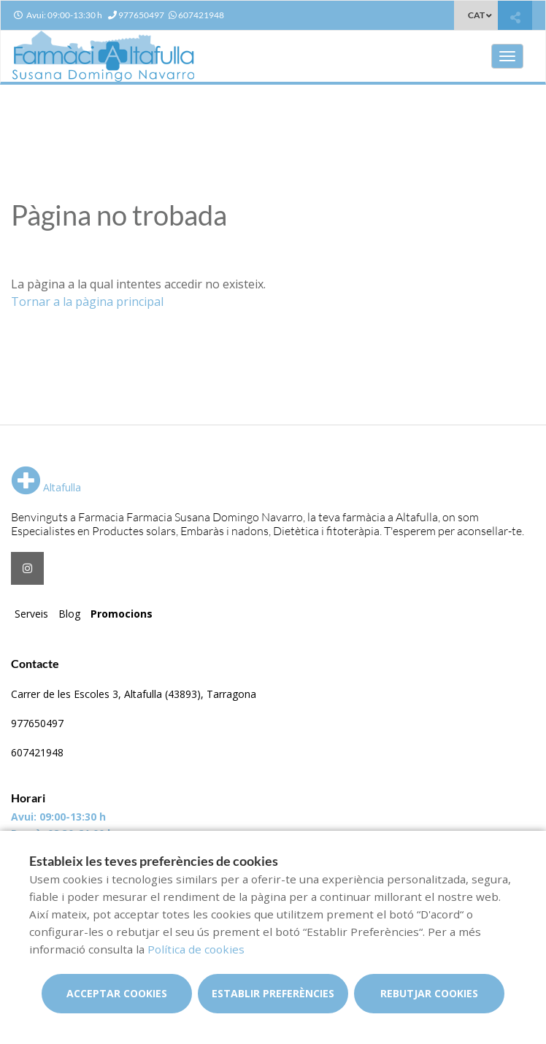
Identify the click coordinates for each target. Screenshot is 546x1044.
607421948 (37, 752)
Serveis (31, 614)
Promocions (122, 614)
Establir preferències (273, 993)
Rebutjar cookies (429, 993)
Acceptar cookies (116, 993)
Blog (69, 614)
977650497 (37, 723)
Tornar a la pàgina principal (87, 301)
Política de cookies (196, 949)
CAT (476, 14)
